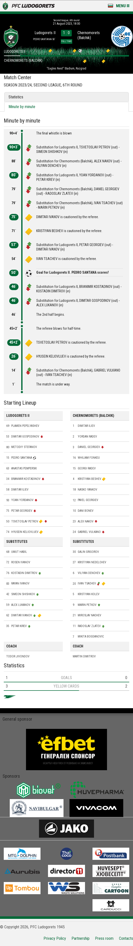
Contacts (126, 938)
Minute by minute (21, 106)
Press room (104, 938)
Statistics (15, 97)
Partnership (81, 938)
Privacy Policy (55, 938)
